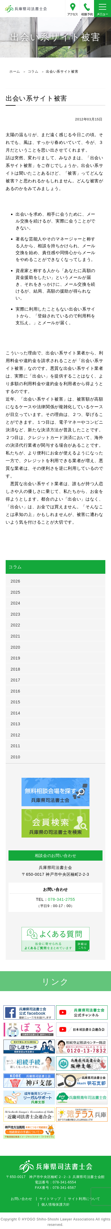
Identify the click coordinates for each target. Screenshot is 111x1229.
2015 (15, 702)
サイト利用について (84, 1199)
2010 (15, 757)
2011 (15, 746)
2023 (15, 614)
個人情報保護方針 (55, 1204)
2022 (15, 625)
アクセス (72, 8)
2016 (15, 691)
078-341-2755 (87, 8)
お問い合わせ (21, 1199)
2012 (15, 735)
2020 (15, 647)
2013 (15, 724)
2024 (15, 603)
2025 (15, 592)
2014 (15, 713)
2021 (15, 636)
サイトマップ (50, 1199)
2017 (15, 680)
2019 (15, 658)
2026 (15, 581)
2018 (15, 669)
